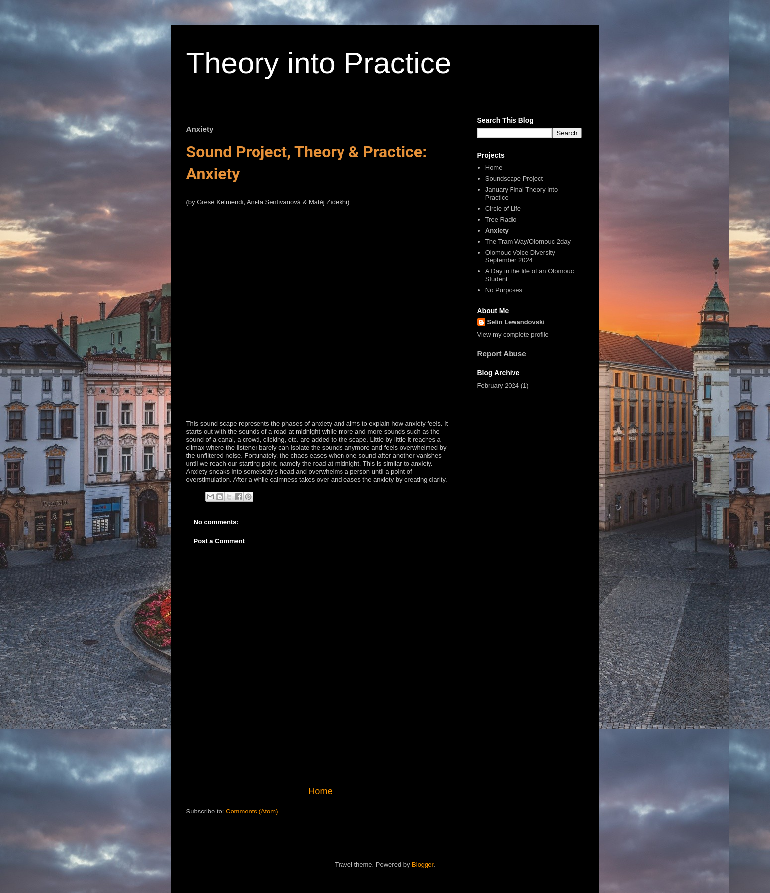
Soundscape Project (514, 178)
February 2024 (498, 385)
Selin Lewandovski (516, 321)
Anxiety (497, 230)
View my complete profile (513, 334)
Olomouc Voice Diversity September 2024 (520, 256)
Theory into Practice (319, 63)
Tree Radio (501, 219)
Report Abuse (501, 353)
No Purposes (503, 290)
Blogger (422, 864)
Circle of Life (503, 208)
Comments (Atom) (252, 811)
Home (320, 791)
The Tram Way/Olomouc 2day (528, 241)
